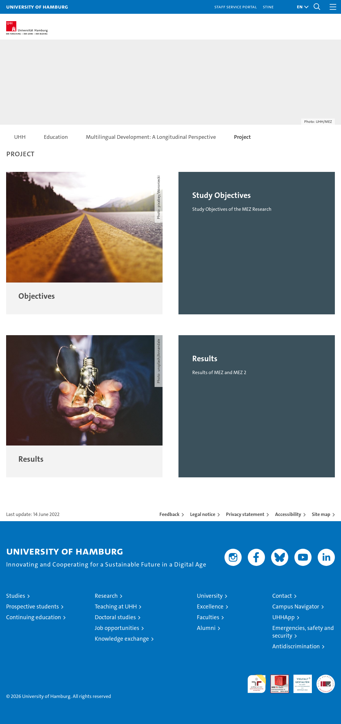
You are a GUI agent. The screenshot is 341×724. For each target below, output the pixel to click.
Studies (15, 596)
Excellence (210, 606)
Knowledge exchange (122, 639)
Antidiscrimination (296, 646)
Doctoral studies (115, 617)
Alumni (206, 628)
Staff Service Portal (235, 6)
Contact (282, 596)
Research (106, 596)
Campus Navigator (295, 606)
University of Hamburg (37, 6)
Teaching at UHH (116, 606)
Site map (321, 514)
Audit (276, 678)
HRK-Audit (299, 681)
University (210, 596)
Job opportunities (117, 628)
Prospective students (32, 606)
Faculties (208, 617)
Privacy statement (245, 514)
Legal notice (202, 514)
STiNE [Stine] (268, 6)
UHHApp (283, 617)
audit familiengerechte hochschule (256, 684)
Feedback (169, 514)
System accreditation (325, 681)
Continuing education (33, 617)
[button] (301, 7)
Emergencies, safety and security (303, 631)
